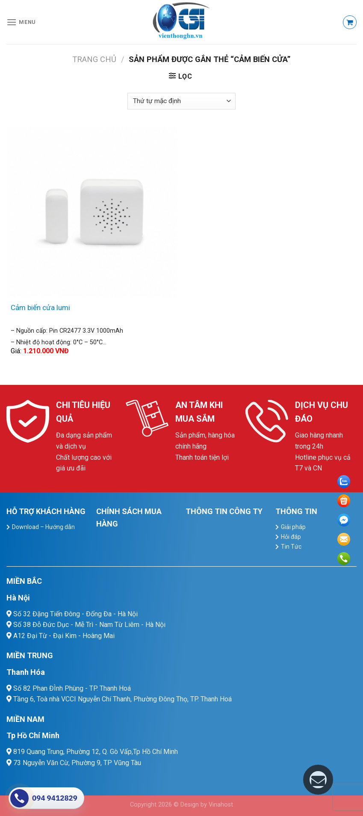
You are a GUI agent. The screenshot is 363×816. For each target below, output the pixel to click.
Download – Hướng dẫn (43, 526)
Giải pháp (293, 526)
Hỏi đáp (291, 536)
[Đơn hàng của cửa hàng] (181, 101)
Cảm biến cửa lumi (40, 307)
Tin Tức (291, 546)
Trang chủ (94, 59)
